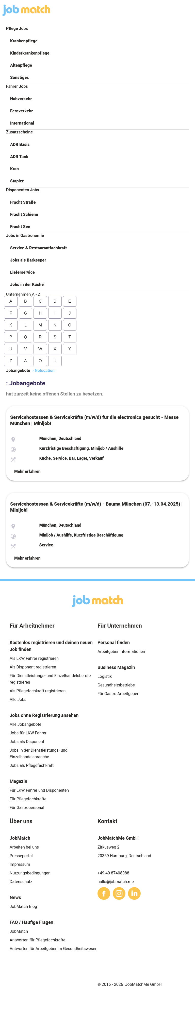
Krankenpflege (24, 41)
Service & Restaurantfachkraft (38, 248)
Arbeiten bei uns (24, 847)
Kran (14, 168)
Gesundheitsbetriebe (116, 685)
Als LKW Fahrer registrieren (34, 658)
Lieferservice (22, 272)
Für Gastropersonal (27, 807)
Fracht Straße (23, 202)
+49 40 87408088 (113, 873)
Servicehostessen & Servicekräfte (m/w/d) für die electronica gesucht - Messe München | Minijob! (94, 420)
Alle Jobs (18, 699)
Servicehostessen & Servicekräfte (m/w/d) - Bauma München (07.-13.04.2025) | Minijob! (96, 507)
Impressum (20, 864)
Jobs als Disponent (27, 741)
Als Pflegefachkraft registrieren (38, 690)
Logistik (105, 676)
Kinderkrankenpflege (30, 53)
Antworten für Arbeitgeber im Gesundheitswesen (54, 948)
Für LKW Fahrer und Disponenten (39, 790)
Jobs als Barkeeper (28, 260)
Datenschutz (21, 881)
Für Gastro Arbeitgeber (118, 693)
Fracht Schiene (24, 214)
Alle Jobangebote (25, 724)
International (22, 123)
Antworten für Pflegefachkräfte (38, 940)
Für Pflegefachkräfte (28, 799)
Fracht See (20, 226)
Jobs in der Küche (27, 284)
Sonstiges (19, 77)
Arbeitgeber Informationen (121, 651)
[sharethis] (104, 893)
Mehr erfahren (27, 471)
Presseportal (21, 855)
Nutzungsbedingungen (30, 873)
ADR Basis (20, 144)
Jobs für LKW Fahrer (28, 733)
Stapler (17, 181)
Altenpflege (21, 65)
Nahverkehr (21, 98)
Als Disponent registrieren (33, 667)
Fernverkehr (21, 111)
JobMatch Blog (23, 906)
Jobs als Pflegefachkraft (32, 765)
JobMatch (19, 931)
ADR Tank (19, 156)
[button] (97, 41)
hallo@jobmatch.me (116, 881)
